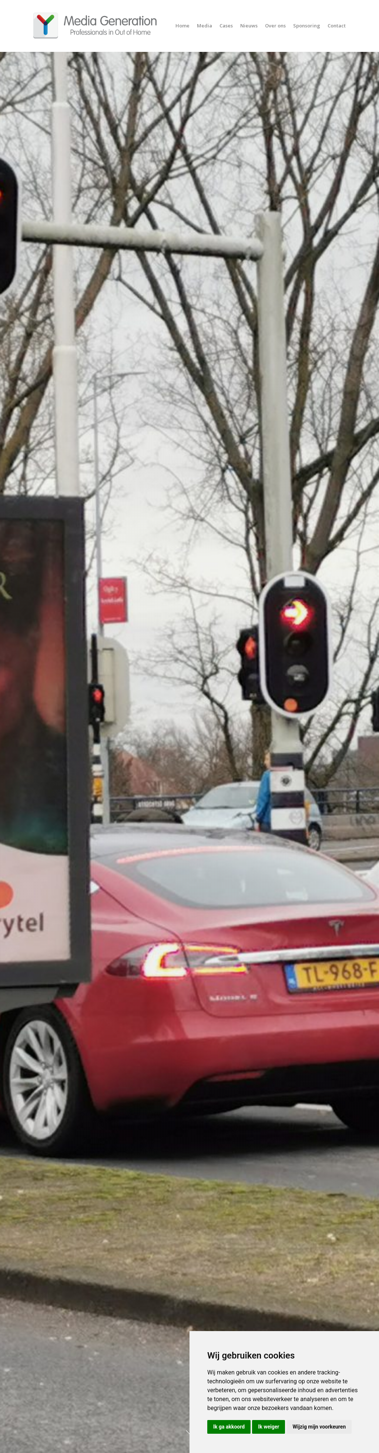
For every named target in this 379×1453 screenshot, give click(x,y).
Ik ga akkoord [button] (229, 1427)
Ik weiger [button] (268, 1427)
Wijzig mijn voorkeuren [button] (319, 1427)
